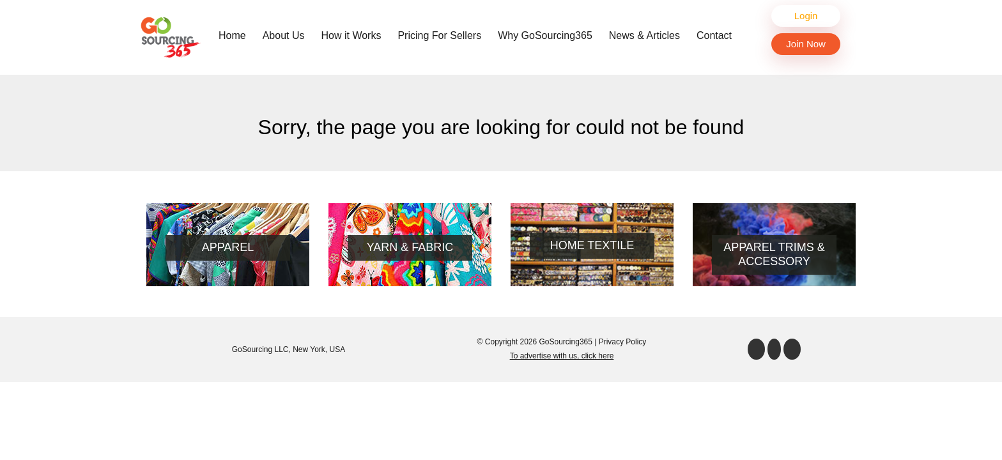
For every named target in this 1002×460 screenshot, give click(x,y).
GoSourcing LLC (260, 349)
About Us (284, 35)
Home (235, 34)
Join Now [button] (806, 43)
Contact (714, 35)
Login (806, 15)
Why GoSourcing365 (545, 35)
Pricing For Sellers (439, 35)
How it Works (351, 35)
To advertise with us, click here (562, 355)
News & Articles (644, 35)
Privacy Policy (623, 341)
